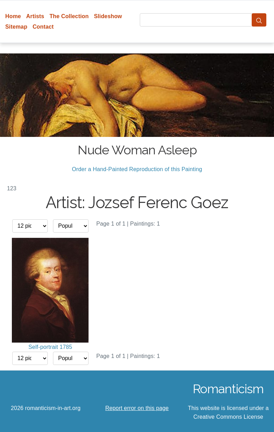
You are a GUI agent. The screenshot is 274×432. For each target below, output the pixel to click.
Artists (35, 16)
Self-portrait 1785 (51, 347)
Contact (43, 27)
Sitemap (16, 27)
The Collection (69, 16)
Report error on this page (137, 408)
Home (13, 16)
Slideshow (108, 16)
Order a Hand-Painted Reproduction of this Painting (137, 169)
